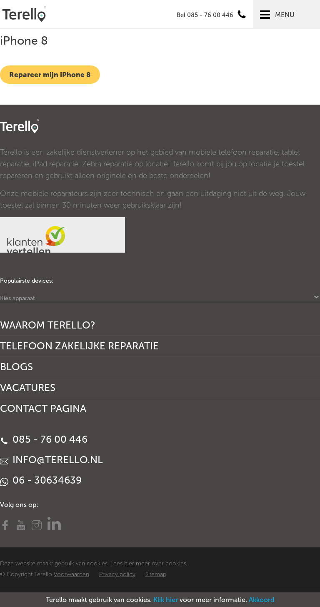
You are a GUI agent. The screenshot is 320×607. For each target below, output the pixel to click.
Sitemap (155, 574)
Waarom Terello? (47, 325)
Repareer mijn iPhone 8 (50, 74)
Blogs (16, 367)
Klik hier (165, 600)
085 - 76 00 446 (44, 439)
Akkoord (262, 600)
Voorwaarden (71, 574)
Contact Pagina (43, 408)
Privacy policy (117, 574)
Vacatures (27, 387)
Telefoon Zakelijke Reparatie (79, 346)
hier (129, 563)
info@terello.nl (51, 460)
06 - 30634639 (41, 480)
